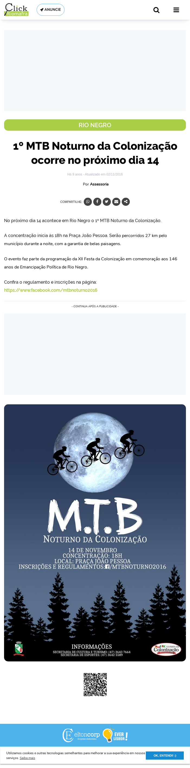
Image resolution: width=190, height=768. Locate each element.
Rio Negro (95, 125)
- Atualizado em (103, 174)
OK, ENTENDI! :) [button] (165, 755)
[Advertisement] (95, 70)
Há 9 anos (75, 174)
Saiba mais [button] (27, 758)
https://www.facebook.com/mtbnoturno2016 (50, 290)
